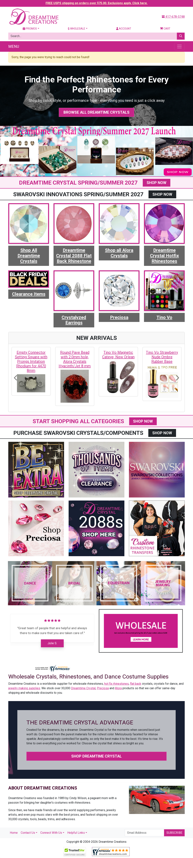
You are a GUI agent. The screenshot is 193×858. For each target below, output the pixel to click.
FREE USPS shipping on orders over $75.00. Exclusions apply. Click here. (97, 3)
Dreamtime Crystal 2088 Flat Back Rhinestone (74, 256)
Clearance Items (28, 294)
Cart (165, 28)
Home (14, 832)
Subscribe (174, 832)
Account (123, 28)
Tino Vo (164, 317)
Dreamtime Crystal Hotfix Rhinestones (164, 256)
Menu (13, 46)
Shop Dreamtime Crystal (96, 756)
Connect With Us (51, 832)
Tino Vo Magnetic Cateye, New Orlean (118, 354)
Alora (118, 688)
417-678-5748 (173, 16)
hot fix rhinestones (116, 683)
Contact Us (28, 832)
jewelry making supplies (24, 688)
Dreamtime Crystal (83, 688)
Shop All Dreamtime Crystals (29, 256)
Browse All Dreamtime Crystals (96, 112)
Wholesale (76, 28)
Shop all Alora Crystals (119, 253)
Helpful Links (76, 832)
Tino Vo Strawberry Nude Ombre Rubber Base (162, 357)
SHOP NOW (156, 182)
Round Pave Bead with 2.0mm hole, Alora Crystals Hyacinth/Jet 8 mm (75, 359)
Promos (30, 28)
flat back (135, 683)
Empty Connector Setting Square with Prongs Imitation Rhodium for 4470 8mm (31, 361)
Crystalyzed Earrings (74, 320)
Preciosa (119, 317)
